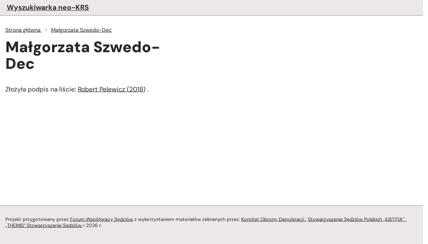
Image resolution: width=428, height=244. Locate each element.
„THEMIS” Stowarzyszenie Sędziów (44, 225)
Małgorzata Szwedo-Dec (81, 30)
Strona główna (23, 30)
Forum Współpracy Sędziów (101, 219)
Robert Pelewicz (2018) (111, 89)
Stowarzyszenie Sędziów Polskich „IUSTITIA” (357, 219)
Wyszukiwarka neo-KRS (48, 7)
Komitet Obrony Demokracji (273, 219)
